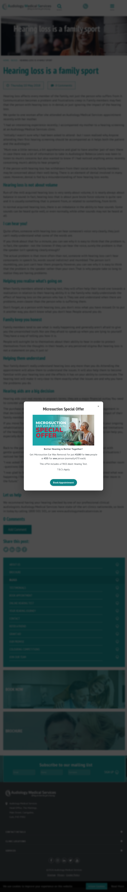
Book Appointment (63, 482)
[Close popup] (97, 406)
